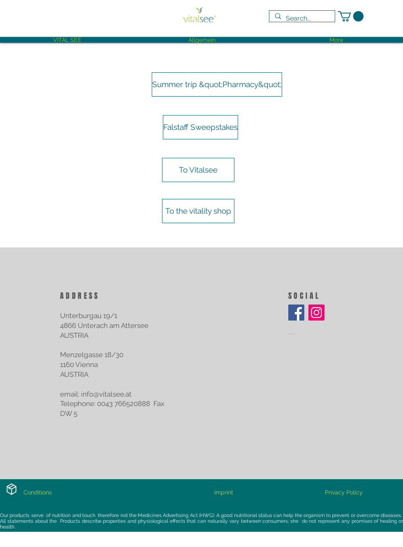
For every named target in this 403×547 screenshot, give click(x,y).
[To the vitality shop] (198, 211)
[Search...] (301, 18)
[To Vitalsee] (198, 170)
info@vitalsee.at (106, 394)
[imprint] (223, 492)
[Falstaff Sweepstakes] (200, 127)
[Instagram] (316, 313)
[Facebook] (296, 313)
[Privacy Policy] (343, 492)
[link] (351, 16)
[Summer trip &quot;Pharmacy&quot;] (217, 84)
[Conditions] (37, 492)
